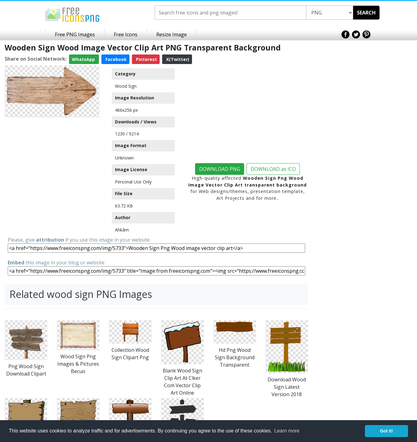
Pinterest (146, 59)
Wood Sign (126, 86)
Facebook (115, 59)
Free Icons (125, 34)
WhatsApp (84, 59)
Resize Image (171, 34)
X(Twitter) (177, 59)
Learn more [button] (287, 430)
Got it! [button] (386, 430)
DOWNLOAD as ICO (273, 169)
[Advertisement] (52, 158)
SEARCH (366, 12)
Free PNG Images (75, 34)
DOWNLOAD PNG (219, 169)
